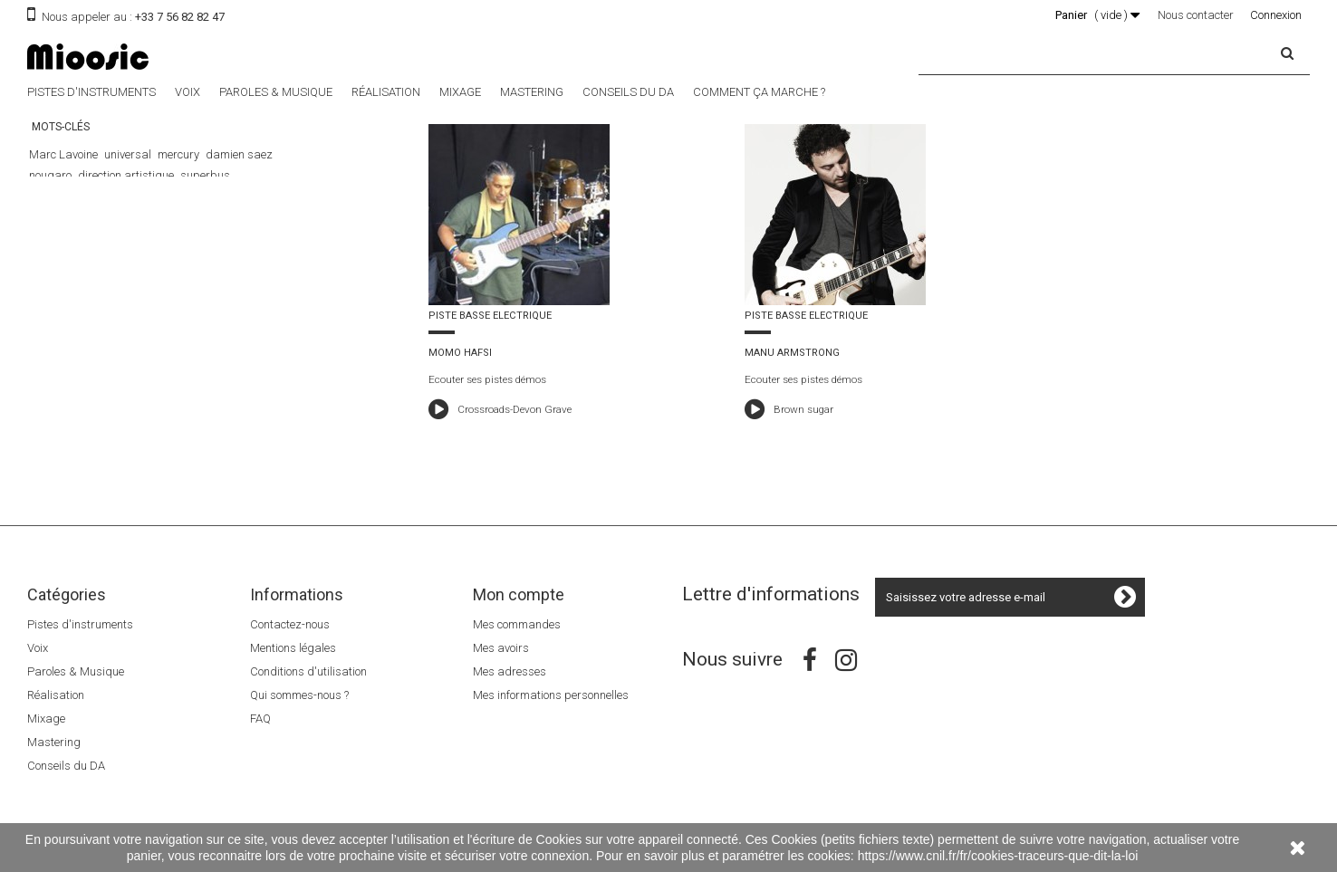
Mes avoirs (501, 648)
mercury (178, 154)
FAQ (260, 718)
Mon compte (518, 594)
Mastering (531, 92)
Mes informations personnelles (551, 695)
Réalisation (385, 92)
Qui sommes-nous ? (299, 695)
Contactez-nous (290, 624)
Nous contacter (1196, 15)
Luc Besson (212, 196)
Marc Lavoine (63, 154)
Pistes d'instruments (91, 92)
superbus (205, 175)
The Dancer (148, 196)
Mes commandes (517, 624)
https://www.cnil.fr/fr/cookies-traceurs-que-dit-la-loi (998, 855)
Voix (187, 92)
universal (127, 154)
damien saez (239, 154)
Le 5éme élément (70, 196)
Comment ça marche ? (759, 92)
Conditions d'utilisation (308, 671)
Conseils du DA (628, 92)
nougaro (50, 175)
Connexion (1276, 15)
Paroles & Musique (275, 92)
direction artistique (126, 175)
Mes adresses (509, 671)
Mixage (460, 92)
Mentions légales (293, 648)
